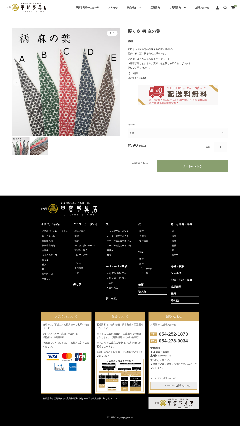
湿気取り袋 (47, 274)
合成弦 (142, 236)
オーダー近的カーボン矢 (119, 240)
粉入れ (45, 264)
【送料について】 (131, 351)
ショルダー (177, 273)
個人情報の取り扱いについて (106, 398)
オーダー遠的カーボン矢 (119, 245)
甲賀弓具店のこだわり (87, 7)
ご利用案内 (175, 7)
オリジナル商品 (50, 224)
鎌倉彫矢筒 (47, 240)
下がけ (110, 283)
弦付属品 (143, 240)
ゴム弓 (77, 263)
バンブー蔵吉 (81, 255)
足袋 (174, 240)
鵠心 (76, 240)
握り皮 (45, 260)
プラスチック (145, 268)
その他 (175, 300)
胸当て (175, 255)
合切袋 (45, 250)
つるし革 (143, 273)
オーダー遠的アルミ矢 (118, 236)
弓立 (76, 273)
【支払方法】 (75, 342)
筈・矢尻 (111, 298)
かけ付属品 (112, 287)
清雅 (76, 236)
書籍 (173, 293)
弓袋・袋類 (177, 266)
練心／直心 (79, 231)
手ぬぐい (46, 279)
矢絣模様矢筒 (48, 245)
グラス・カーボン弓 (85, 224)
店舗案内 (155, 7)
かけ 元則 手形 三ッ (116, 273)
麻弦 (141, 231)
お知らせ (113, 7)
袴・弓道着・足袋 (181, 224)
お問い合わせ (202, 7)
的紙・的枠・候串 (181, 280)
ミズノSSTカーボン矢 (117, 231)
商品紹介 (131, 7)
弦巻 (141, 252)
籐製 (141, 264)
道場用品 (176, 286)
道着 (174, 236)
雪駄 (174, 245)
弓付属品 (78, 268)
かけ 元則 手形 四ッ (116, 278)
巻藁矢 (110, 250)
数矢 (109, 255)
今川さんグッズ (49, 255)
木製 (141, 259)
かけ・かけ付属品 (116, 266)
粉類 (141, 284)
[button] (225, 7)
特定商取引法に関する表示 (77, 398)
